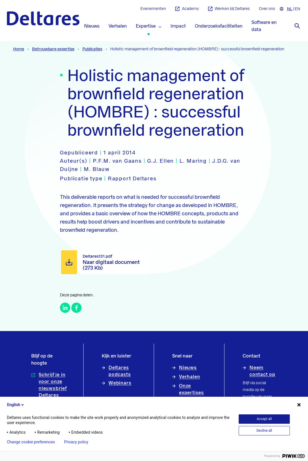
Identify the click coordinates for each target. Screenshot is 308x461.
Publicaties (92, 49)
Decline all (264, 431)
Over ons (267, 9)
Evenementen (153, 9)
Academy (187, 9)
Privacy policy (76, 442)
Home (18, 49)
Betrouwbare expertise (53, 49)
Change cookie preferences (31, 442)
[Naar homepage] (43, 18)
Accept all (264, 419)
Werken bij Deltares (229, 9)
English (16, 404)
